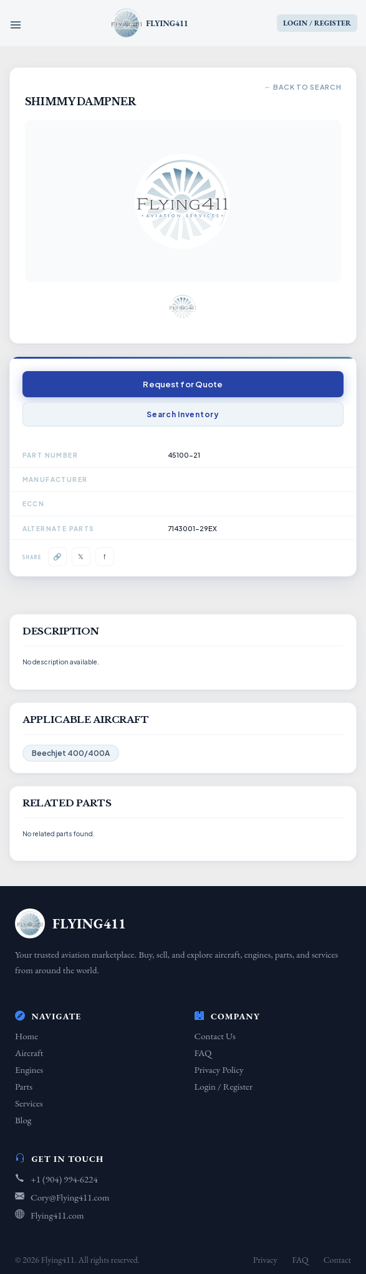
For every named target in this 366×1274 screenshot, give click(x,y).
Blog (23, 1120)
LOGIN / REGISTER (317, 23)
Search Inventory (183, 414)
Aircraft (29, 1053)
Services (29, 1103)
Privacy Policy (219, 1069)
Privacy (265, 1259)
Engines (29, 1069)
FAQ (203, 1053)
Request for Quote (183, 384)
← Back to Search (303, 87)
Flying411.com (57, 1215)
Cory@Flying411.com (70, 1197)
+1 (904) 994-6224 (64, 1179)
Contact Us (215, 1036)
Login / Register (224, 1086)
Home (26, 1036)
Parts (23, 1086)
